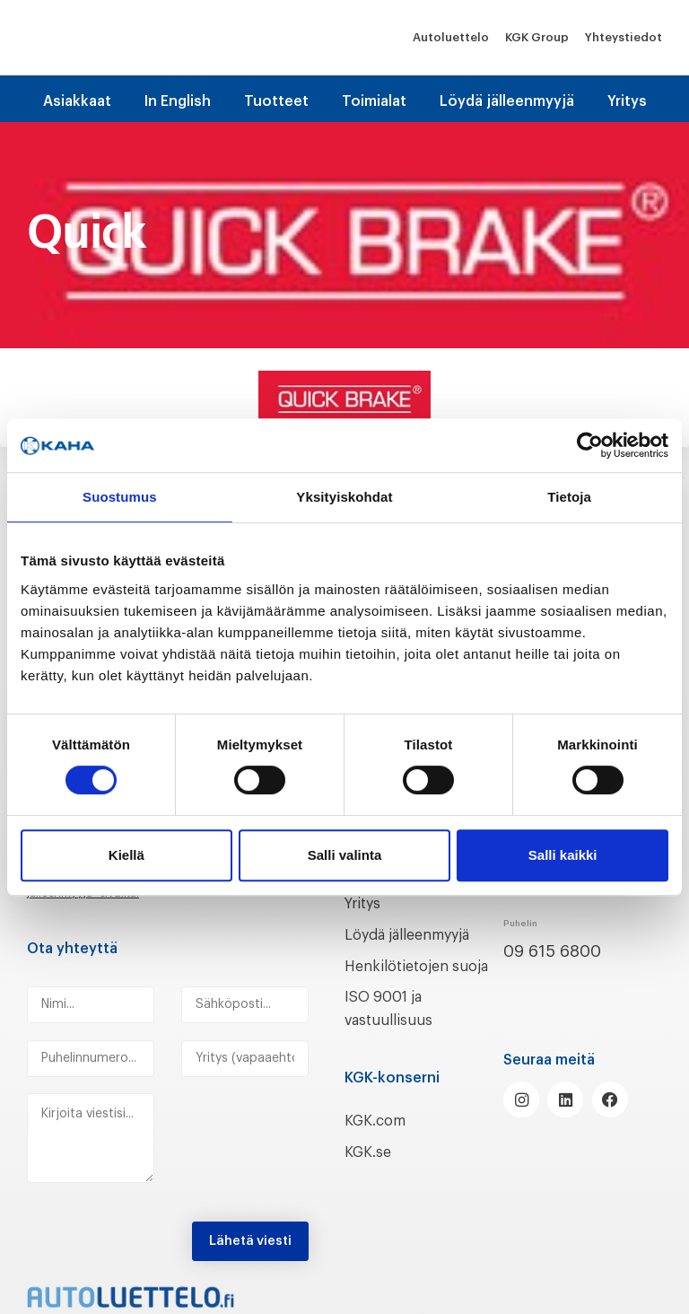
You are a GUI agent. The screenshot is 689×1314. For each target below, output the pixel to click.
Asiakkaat (77, 101)
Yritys (627, 101)
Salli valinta (345, 855)
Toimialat (374, 101)
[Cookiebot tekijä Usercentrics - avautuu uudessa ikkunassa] (589, 445)
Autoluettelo (451, 37)
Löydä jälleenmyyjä (507, 101)
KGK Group (537, 37)
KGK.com (379, 1143)
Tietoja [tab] (569, 496)
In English (177, 101)
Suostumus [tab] (120, 496)
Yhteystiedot (623, 37)
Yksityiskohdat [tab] (344, 496)
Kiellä (126, 855)
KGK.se (370, 1175)
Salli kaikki (562, 855)
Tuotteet (276, 101)
